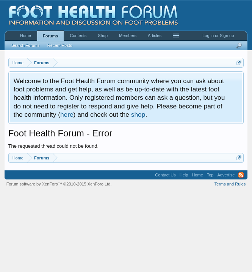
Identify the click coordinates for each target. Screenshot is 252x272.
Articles (154, 35)
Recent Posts (59, 45)
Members (127, 35)
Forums (50, 36)
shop (138, 114)
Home (25, 35)
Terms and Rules (230, 184)
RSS (241, 175)
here (67, 114)
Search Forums (25, 45)
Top (210, 175)
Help (184, 175)
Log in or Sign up (218, 35)
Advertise (226, 175)
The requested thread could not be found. (53, 146)
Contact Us (165, 175)
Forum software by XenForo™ (59, 184)
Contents (78, 35)
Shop (103, 35)
